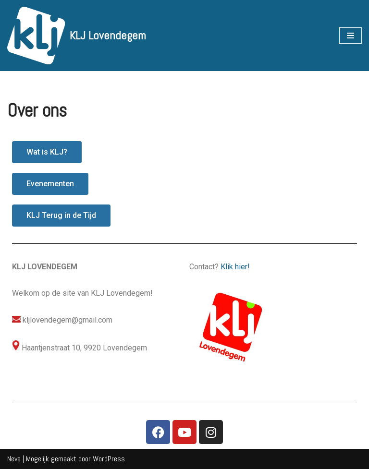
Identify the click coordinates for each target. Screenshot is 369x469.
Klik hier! (235, 266)
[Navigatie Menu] (350, 35)
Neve (14, 459)
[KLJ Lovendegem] (76, 35)
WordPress (109, 459)
